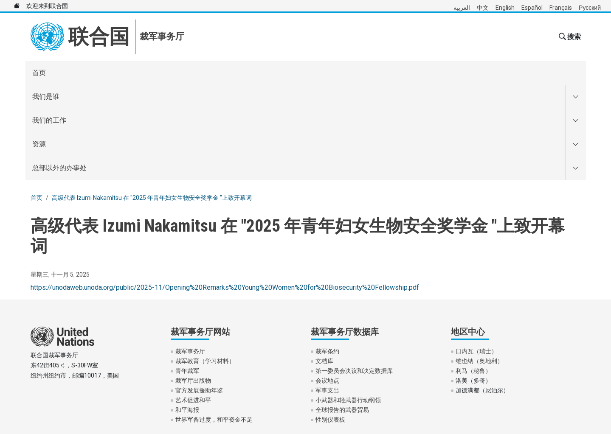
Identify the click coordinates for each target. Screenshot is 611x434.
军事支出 (327, 295)
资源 (182, 73)
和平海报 (187, 314)
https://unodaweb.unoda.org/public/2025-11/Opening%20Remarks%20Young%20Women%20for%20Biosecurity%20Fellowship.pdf (225, 192)
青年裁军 (187, 275)
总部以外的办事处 (243, 73)
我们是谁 (73, 73)
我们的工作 (131, 73)
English (505, 7)
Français (560, 7)
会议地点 (327, 285)
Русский (590, 7)
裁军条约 (327, 256)
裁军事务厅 (190, 256)
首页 (39, 73)
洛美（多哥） (473, 285)
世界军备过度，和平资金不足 (214, 324)
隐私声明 (183, 377)
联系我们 (145, 377)
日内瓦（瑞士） (476, 256)
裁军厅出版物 (193, 285)
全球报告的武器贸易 (342, 314)
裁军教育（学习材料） (205, 266)
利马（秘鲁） (473, 275)
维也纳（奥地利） (479, 266)
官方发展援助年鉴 (199, 295)
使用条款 (42, 377)
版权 (113, 377)
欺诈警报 (81, 377)
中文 (483, 7)
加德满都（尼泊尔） (482, 295)
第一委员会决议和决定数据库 (354, 275)
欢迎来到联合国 (37, 6)
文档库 (324, 266)
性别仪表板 (330, 324)
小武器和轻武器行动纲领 (348, 305)
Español (532, 7)
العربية (461, 7)
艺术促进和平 (193, 305)
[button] (569, 37)
